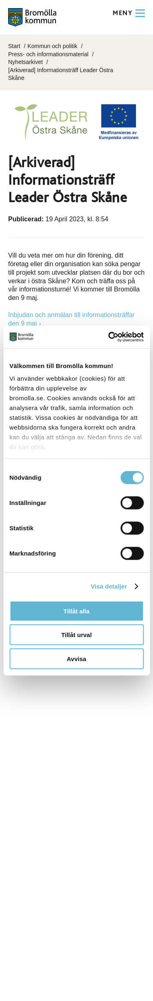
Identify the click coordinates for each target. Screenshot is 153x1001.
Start (14, 46)
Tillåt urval (76, 634)
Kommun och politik (52, 46)
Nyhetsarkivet (25, 62)
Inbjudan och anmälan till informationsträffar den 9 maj (71, 319)
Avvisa (76, 658)
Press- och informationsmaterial (48, 54)
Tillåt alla (77, 610)
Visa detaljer (109, 586)
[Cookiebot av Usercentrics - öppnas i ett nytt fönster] (109, 337)
